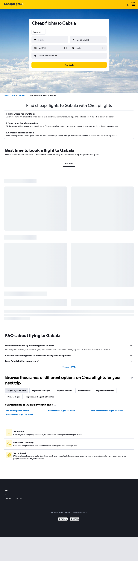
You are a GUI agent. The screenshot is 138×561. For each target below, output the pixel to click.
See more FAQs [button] (69, 367)
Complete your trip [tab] (64, 390)
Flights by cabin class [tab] (16, 390)
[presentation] (131, 378)
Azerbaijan (21, 95)
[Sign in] (128, 5)
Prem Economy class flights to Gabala (107, 411)
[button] (48, 48)
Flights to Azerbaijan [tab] (41, 390)
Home (6, 95)
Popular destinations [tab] (105, 390)
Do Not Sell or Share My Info (60, 512)
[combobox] (38, 32)
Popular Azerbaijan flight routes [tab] (40, 397)
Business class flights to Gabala (61, 411)
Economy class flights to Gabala (19, 414)
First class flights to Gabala (17, 411)
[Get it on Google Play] (62, 519)
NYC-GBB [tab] (69, 164)
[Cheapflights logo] (13, 4)
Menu (133, 4)
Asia (13, 95)
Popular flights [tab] (13, 397)
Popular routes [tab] (84, 390)
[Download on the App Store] (74, 519)
